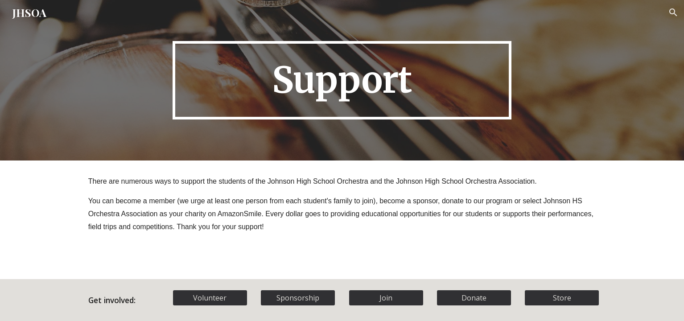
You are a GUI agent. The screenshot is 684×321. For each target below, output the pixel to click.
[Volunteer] (210, 298)
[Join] (386, 298)
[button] (673, 12)
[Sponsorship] (298, 298)
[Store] (562, 298)
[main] (342, 80)
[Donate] (474, 298)
